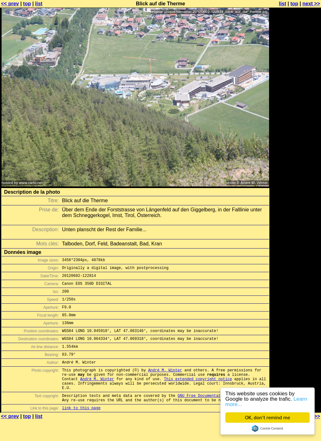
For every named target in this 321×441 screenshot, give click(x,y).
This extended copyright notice (198, 395)
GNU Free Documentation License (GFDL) (219, 414)
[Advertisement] (295, 81)
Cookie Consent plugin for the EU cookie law (267, 428)
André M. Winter (165, 384)
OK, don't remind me (267, 417)
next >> (311, 3)
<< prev (10, 3)
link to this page (81, 428)
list (38, 3)
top (27, 3)
